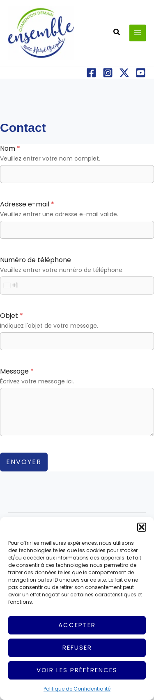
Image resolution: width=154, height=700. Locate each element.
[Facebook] (91, 73)
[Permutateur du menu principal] (137, 33)
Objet (11, 315)
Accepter (77, 625)
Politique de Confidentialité (77, 688)
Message (17, 371)
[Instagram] (108, 73)
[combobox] (9, 285)
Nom (10, 148)
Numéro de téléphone (35, 260)
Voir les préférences (77, 670)
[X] (124, 73)
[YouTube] (141, 73)
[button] (142, 527)
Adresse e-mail (27, 204)
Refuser (77, 647)
